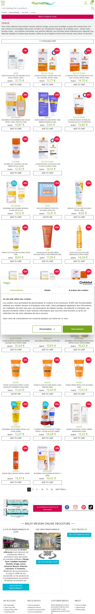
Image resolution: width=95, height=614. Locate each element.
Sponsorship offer (11, 610)
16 (42, 489)
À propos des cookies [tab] (78, 290)
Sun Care (25, 13)
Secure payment (34, 605)
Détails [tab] (47, 290)
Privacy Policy (80, 610)
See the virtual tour (47, 562)
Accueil (3, 13)
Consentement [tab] (16, 290)
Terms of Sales (81, 605)
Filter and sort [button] (47, 41)
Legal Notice (80, 607)
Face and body (14, 13)
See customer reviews (79, 535)
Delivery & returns (34, 607)
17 (47, 489)
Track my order (9, 607)
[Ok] (93, 8)
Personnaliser (47, 329)
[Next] (61, 490)
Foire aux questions (35, 612)
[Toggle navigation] (3, 3)
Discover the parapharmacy (16, 587)
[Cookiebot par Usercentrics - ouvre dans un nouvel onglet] (81, 283)
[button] (85, 3)
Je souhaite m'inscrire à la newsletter (47, 508)
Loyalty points (9, 612)
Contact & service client (36, 610)
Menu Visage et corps (47, 16)
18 (52, 489)
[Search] (45, 8)
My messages (9, 605)
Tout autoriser (77, 329)
